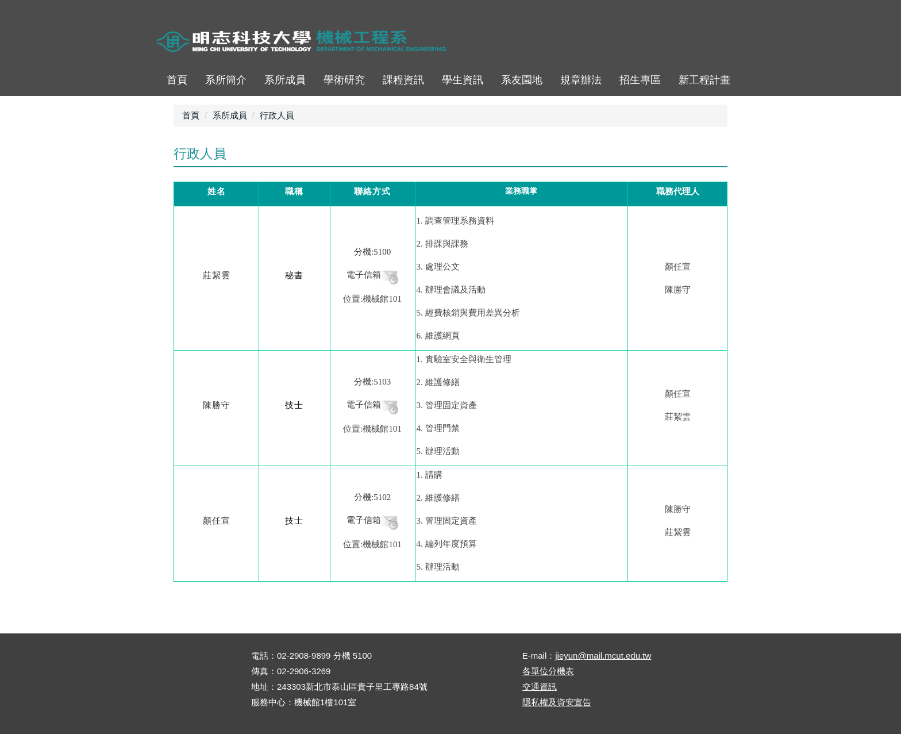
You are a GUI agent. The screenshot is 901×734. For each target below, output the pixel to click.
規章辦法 (581, 80)
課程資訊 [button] (403, 80)
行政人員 (277, 115)
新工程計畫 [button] (704, 80)
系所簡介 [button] (226, 80)
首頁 (634, 43)
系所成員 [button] (285, 80)
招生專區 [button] (640, 80)
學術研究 (344, 80)
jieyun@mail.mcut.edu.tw (603, 655)
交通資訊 (539, 686)
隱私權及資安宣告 (556, 702)
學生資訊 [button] (462, 80)
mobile (729, 43)
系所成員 (230, 115)
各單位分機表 (548, 671)
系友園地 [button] (521, 80)
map (666, 43)
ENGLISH (697, 43)
